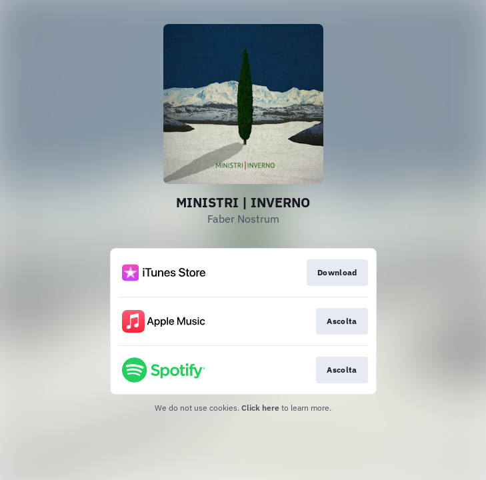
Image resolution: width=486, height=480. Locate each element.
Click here (260, 408)
